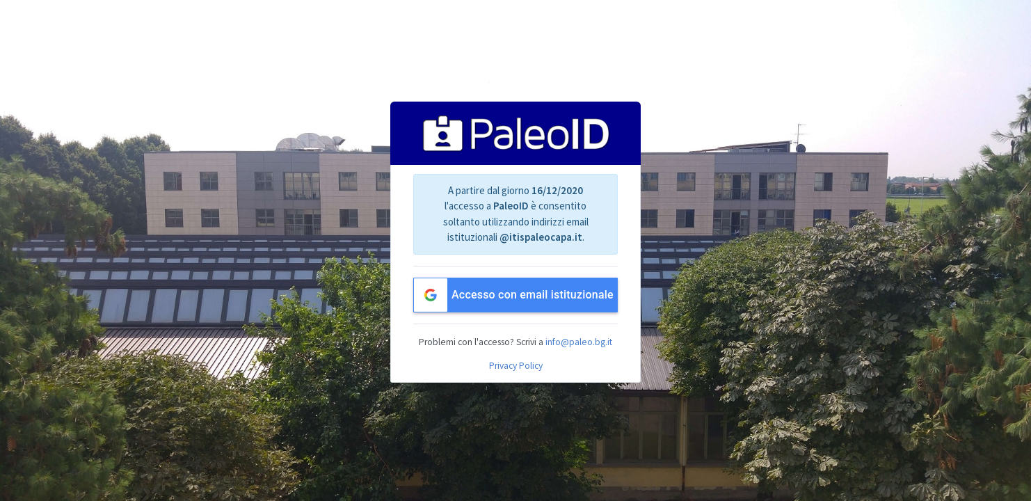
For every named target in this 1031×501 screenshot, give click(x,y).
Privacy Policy (516, 366)
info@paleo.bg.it (578, 342)
